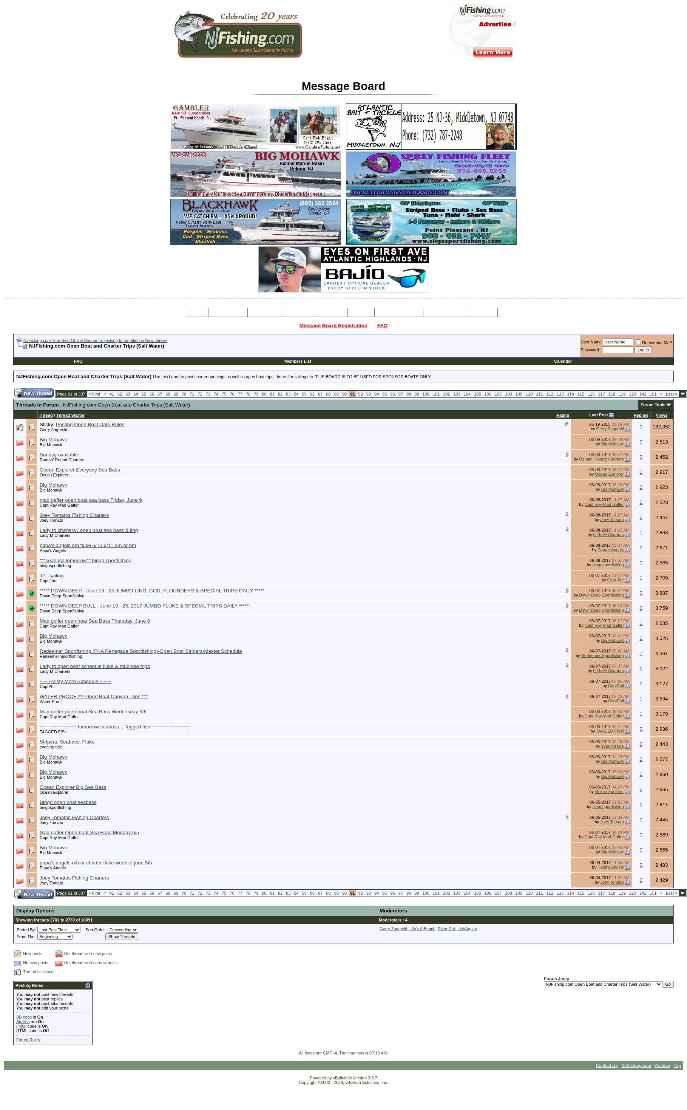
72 (200, 394)
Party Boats (298, 312)
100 (425, 394)
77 (240, 394)
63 (127, 394)
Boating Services (444, 312)
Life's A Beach (422, 928)
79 (256, 394)
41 (112, 394)
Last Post (598, 415)
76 (232, 394)
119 (622, 394)
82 (280, 394)
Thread (46, 415)
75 (224, 394)
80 (264, 394)
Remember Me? (654, 342)
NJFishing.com (636, 1065)
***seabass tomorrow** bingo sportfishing (85, 560)
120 (632, 394)
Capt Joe (48, 580)
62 (119, 394)
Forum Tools (653, 404)
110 (529, 394)
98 (408, 394)
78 (248, 394)
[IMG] (21, 1026)
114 (570, 394)
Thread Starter (70, 415)
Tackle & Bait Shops (398, 312)
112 (550, 394)
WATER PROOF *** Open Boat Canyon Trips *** (94, 696)
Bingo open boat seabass (68, 802)
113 (560, 394)
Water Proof (51, 701)
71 (192, 394)
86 (312, 394)
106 (488, 394)
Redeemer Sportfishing (61, 656)
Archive (662, 1065)
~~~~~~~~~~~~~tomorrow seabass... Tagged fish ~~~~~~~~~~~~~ (115, 727)
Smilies (22, 1021)
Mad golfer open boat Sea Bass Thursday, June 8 (95, 621)
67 (159, 394)
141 (642, 394)
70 (184, 394)
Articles (361, 312)
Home (199, 312)
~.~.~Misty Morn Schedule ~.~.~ (75, 681)
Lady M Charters (55, 535)
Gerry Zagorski (53, 429)
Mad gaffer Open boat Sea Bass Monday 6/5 (89, 832)
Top (677, 1065)
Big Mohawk (53, 439)
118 (611, 394)
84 (296, 394)
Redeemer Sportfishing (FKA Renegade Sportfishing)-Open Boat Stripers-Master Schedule (141, 651)
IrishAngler (467, 928)
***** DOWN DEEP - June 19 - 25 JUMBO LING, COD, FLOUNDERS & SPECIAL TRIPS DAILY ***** (152, 591)
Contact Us (607, 1065)
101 (436, 394)
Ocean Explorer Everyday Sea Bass (80, 470)
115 (580, 394)
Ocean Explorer (54, 475)
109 (519, 394)
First (94, 394)
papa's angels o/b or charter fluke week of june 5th (96, 863)
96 (392, 394)
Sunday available (59, 455)
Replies (641, 415)
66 (152, 394)
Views (661, 415)
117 (601, 394)
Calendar (563, 361)
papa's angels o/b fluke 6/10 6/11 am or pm (88, 545)
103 (456, 394)
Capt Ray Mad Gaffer (59, 505)
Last (671, 394)
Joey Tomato (51, 520)
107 (498, 394)
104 (467, 394)
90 (344, 394)
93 (368, 394)
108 (508, 394)
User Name (591, 342)
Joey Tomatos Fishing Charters (74, 515)
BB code (24, 1017)
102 (446, 394)
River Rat (446, 928)
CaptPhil (48, 686)
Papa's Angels (53, 550)
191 (653, 394)
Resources (331, 312)
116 (591, 394)
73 (208, 394)
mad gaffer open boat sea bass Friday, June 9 (91, 500)
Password (590, 350)
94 (376, 394)
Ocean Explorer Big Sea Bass (73, 787)
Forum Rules (28, 1039)
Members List (297, 361)
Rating (562, 415)
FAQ (382, 325)
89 (336, 394)
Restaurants (482, 312)
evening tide (51, 747)
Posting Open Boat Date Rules (90, 424)
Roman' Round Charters (62, 460)
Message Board (228, 312)
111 (539, 394)
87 (320, 394)
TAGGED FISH (54, 732)
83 (288, 394)
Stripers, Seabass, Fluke (67, 742)
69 (176, 394)
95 (384, 394)
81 (272, 394)
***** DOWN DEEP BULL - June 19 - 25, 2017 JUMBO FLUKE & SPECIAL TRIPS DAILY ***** (144, 606)
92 (360, 394)
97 (400, 394)
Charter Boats (265, 312)
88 (328, 394)
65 (144, 394)
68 (167, 394)
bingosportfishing (55, 565)
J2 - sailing (52, 575)
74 (216, 394)
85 (304, 394)
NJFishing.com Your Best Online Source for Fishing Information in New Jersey (95, 340)
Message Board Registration (333, 325)
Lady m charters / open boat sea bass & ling (89, 530)
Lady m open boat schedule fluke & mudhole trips (95, 666)
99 (416, 394)
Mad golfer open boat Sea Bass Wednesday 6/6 (93, 711)
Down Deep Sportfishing (62, 596)
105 (477, 394)
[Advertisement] (104, 352)
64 (135, 394)
